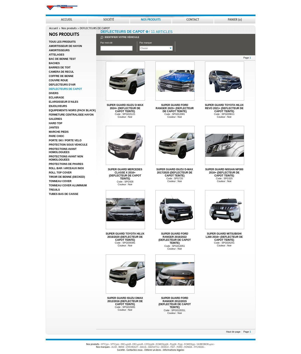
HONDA (188, 347)
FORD (179, 347)
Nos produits (69, 28)
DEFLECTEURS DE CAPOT (95, 28)
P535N (173, 344)
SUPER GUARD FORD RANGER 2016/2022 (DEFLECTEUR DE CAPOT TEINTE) (175, 238)
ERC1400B (137, 344)
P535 (180, 344)
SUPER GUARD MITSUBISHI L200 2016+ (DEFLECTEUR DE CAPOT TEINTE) (224, 236)
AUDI (114, 347)
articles (164, 32)
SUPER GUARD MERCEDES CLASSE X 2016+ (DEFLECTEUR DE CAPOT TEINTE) (125, 174)
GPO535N (149, 344)
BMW (121, 347)
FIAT (172, 347)
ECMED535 (189, 344)
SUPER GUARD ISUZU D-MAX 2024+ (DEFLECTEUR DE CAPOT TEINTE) (125, 108)
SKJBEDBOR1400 (205, 344)
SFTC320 (115, 344)
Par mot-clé (106, 42)
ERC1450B (126, 344)
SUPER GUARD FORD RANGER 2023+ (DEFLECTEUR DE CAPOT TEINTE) (175, 108)
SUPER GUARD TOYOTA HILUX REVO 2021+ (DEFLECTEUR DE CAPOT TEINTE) (224, 108)
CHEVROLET (132, 347)
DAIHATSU (153, 347)
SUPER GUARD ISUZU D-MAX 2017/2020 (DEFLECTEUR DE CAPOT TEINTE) (174, 172)
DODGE (165, 347)
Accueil (53, 28)
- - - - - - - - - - (158, 344)
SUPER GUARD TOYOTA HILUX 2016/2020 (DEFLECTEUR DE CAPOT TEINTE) (125, 236)
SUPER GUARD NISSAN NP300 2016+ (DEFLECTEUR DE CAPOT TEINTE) (224, 172)
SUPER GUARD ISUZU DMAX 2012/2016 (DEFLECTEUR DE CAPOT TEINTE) (125, 301)
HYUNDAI (199, 347)
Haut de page (233, 331)
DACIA (143, 347)
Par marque (146, 42)
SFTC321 (105, 344)
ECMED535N (162, 344)
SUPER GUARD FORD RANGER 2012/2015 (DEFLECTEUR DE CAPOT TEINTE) (175, 303)
